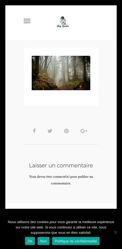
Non (43, 241)
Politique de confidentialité (76, 241)
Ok (30, 241)
